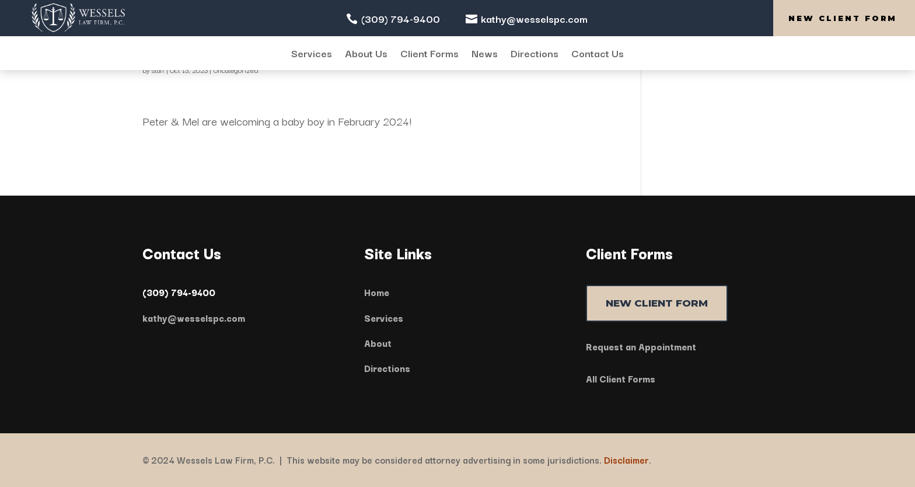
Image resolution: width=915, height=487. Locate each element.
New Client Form (842, 18)
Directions (534, 54)
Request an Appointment (641, 346)
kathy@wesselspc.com (534, 18)
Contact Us (597, 54)
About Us (366, 54)
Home (376, 292)
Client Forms (429, 54)
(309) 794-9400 (400, 18)
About (378, 343)
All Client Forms (620, 378)
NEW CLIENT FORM (657, 303)
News (485, 54)
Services (311, 54)
